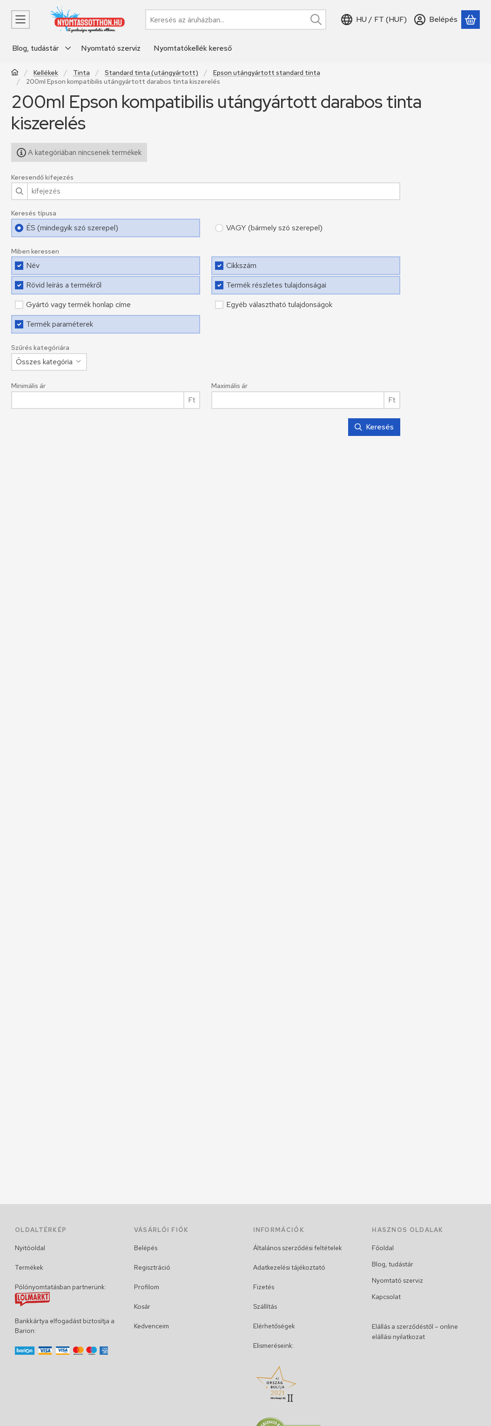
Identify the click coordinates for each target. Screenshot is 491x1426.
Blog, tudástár (392, 1264)
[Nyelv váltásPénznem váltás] (373, 19)
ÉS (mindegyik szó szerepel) (72, 228)
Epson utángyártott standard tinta (266, 73)
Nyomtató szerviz (397, 1280)
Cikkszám (241, 265)
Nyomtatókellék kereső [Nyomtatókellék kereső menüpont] (193, 48)
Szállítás (265, 1306)
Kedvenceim (151, 1326)
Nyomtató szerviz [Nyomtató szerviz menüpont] (111, 48)
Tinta (81, 73)
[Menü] (20, 19)
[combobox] (235, 19)
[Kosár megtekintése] (470, 19)
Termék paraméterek (59, 324)
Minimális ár (28, 386)
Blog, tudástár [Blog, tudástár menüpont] (35, 48)
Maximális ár (229, 386)
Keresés (374, 427)
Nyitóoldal (30, 1248)
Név (33, 265)
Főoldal (383, 1248)
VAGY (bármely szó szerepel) (274, 228)
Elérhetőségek (274, 1326)
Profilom (146, 1287)
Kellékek (46, 73)
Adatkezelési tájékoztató (289, 1267)
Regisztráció (152, 1267)
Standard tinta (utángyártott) (151, 73)
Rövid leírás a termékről (63, 285)
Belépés (145, 1248)
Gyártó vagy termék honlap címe (78, 304)
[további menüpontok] (68, 48)
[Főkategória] (15, 73)
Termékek (29, 1267)
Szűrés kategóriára (40, 348)
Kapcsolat (386, 1296)
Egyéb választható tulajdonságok (279, 304)
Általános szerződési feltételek (297, 1248)
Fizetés (263, 1287)
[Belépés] (435, 19)
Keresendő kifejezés (42, 177)
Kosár (142, 1306)
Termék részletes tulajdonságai (276, 285)
